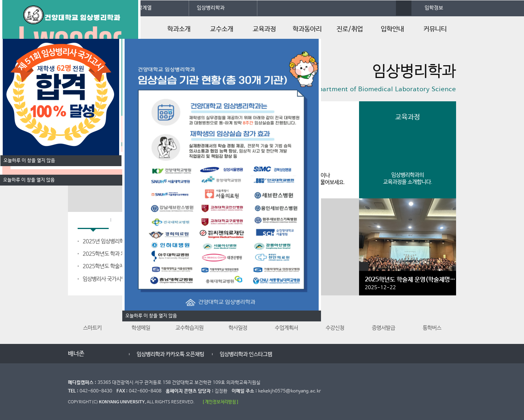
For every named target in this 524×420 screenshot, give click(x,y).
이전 (96, 354)
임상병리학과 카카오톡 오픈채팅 (194, 354)
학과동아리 (307, 29)
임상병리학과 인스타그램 (270, 354)
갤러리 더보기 (363, 266)
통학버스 (432, 317)
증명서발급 (383, 317)
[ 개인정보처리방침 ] (220, 401)
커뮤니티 (435, 29)
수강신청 (335, 317)
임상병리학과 (211, 8)
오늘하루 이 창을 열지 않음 (29, 180)
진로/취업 (350, 29)
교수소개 (221, 29)
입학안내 (392, 29)
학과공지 (93, 220)
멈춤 (104, 354)
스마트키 (92, 317)
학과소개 (179, 29)
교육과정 (264, 29)
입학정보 (434, 8)
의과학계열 (140, 8)
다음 (111, 354)
